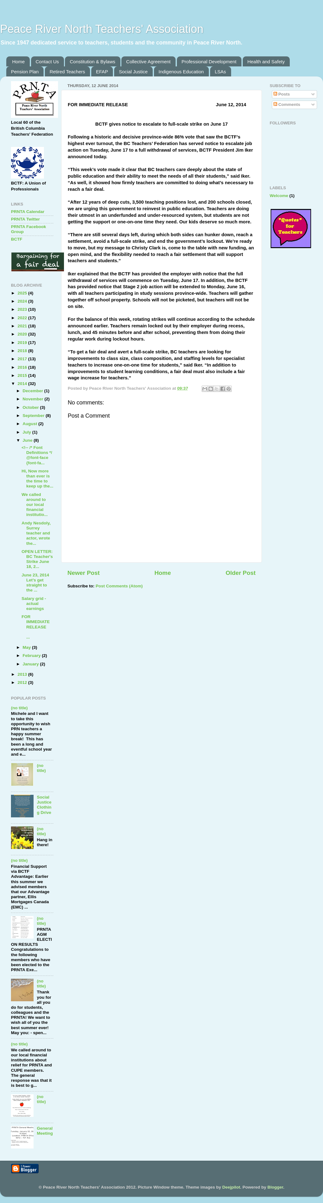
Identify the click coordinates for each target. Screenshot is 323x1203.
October (31, 407)
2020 (23, 334)
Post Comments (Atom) (119, 586)
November (34, 399)
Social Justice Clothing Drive (44, 805)
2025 (23, 293)
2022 (23, 317)
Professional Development (209, 61)
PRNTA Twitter (25, 219)
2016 (23, 367)
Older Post (240, 573)
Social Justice (133, 71)
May (27, 647)
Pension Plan (25, 71)
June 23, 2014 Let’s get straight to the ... (35, 583)
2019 (23, 342)
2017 (23, 359)
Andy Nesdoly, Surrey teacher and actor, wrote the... (36, 533)
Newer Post (83, 573)
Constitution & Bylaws (92, 61)
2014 (23, 383)
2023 (23, 309)
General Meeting (45, 1131)
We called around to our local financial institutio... (35, 504)
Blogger (275, 1187)
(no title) (19, 708)
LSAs (220, 71)
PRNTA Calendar (28, 211)
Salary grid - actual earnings (34, 603)
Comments (286, 104)
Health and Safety (266, 61)
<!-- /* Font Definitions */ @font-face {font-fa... (37, 455)
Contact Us (47, 61)
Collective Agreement (148, 61)
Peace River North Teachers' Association (102, 29)
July (27, 432)
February (32, 655)
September (34, 415)
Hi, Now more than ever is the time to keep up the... (37, 479)
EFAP (102, 71)
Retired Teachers (67, 71)
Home (18, 61)
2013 (23, 674)
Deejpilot (231, 1187)
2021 (23, 326)
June (28, 440)
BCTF (16, 239)
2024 (23, 301)
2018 (23, 350)
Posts (281, 94)
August (30, 423)
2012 (23, 682)
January (31, 664)
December (33, 390)
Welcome (279, 195)
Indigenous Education (181, 71)
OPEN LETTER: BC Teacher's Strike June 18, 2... (37, 559)
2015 (23, 375)
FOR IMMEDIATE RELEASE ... (37, 626)
